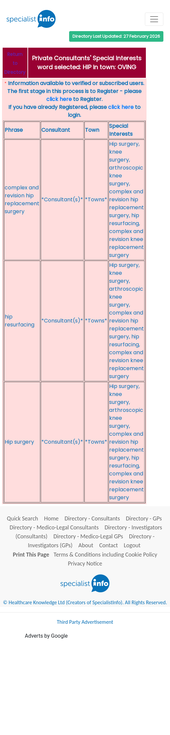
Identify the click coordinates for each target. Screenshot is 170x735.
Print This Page (31, 554)
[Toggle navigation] (154, 19)
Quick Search (22, 518)
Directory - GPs (144, 518)
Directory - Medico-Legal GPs (88, 536)
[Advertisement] (97, 686)
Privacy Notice (85, 563)
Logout (132, 545)
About (85, 545)
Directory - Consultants (92, 518)
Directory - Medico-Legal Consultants (54, 527)
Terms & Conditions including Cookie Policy (105, 554)
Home (51, 518)
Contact (108, 545)
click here (59, 99)
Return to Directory (14, 63)
